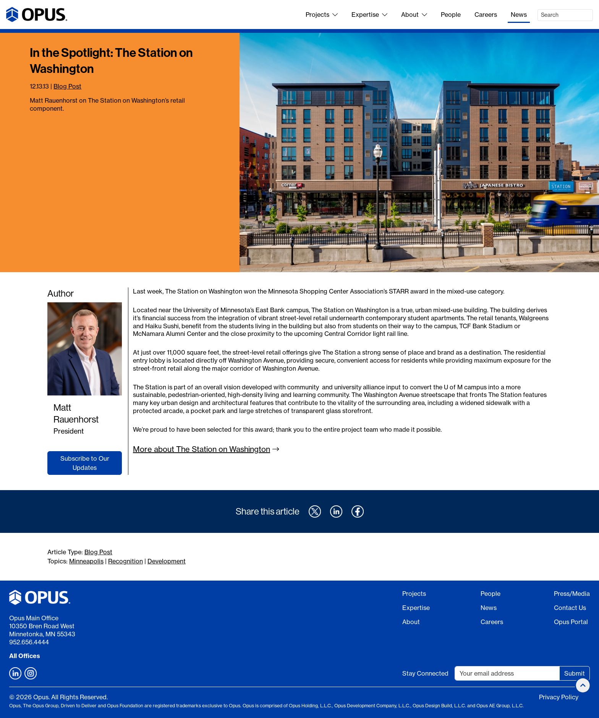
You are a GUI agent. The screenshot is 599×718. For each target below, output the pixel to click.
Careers (485, 14)
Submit (574, 673)
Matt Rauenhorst (76, 413)
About (414, 14)
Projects (322, 14)
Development (166, 561)
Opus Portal (571, 622)
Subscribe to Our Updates (84, 463)
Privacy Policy (558, 697)
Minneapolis (86, 561)
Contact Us (570, 608)
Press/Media (572, 593)
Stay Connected (425, 673)
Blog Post (67, 86)
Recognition (125, 561)
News (519, 14)
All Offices (24, 656)
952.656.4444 (29, 642)
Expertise (369, 14)
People (451, 14)
